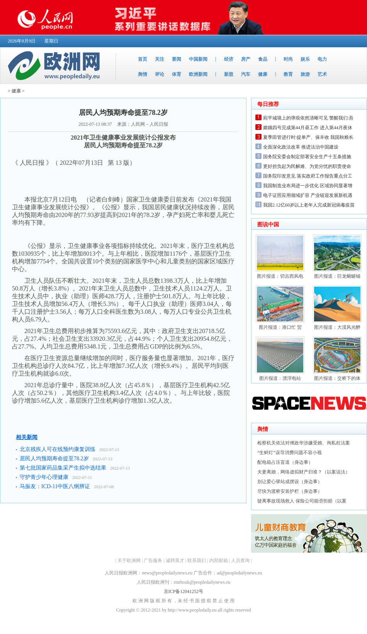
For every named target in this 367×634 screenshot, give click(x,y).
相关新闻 (26, 437)
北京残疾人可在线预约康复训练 (57, 449)
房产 (245, 59)
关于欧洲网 (129, 560)
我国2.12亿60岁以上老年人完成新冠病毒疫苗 (309, 205)
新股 (228, 74)
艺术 (322, 74)
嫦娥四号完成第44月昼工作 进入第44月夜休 (307, 127)
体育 (176, 74)
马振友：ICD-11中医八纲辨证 (55, 486)
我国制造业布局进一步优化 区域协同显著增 (307, 185)
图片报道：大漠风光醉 (337, 327)
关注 (159, 59)
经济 (228, 59)
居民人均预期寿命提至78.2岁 (54, 458)
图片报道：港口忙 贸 (280, 327)
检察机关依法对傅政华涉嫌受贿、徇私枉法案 (303, 443)
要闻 (176, 59)
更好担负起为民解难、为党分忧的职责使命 (307, 166)
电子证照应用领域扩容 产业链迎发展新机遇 (307, 195)
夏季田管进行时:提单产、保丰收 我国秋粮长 (308, 137)
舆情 (142, 74)
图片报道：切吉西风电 (280, 276)
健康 (262, 74)
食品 (262, 59)
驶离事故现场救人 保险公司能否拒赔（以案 (302, 501)
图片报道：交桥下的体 (337, 378)
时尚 (288, 59)
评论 (159, 74)
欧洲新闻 (198, 74)
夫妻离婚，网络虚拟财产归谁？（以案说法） (303, 472)
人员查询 (240, 560)
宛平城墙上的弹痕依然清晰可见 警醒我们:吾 (308, 118)
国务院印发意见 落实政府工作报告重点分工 (307, 176)
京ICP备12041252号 (184, 591)
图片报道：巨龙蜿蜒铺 (337, 276)
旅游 (305, 74)
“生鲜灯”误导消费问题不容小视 (289, 452)
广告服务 (153, 560)
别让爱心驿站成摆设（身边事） (289, 481)
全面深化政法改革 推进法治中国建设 (300, 147)
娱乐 (305, 59)
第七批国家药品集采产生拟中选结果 (63, 468)
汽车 (245, 74)
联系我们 (196, 560)
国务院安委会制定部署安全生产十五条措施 (307, 156)
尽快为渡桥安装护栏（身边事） (289, 491)
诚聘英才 (175, 560)
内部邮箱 (218, 560)
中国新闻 (198, 59)
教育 (288, 74)
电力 (322, 59)
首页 (142, 59)
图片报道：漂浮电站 (280, 378)
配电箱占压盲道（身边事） (285, 462)
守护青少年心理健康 (44, 477)
